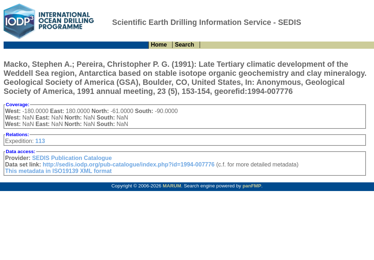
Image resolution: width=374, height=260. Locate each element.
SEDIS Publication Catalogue (72, 158)
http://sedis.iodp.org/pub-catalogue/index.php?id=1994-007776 (128, 164)
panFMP (251, 185)
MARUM (172, 185)
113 (40, 141)
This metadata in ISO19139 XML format (58, 171)
